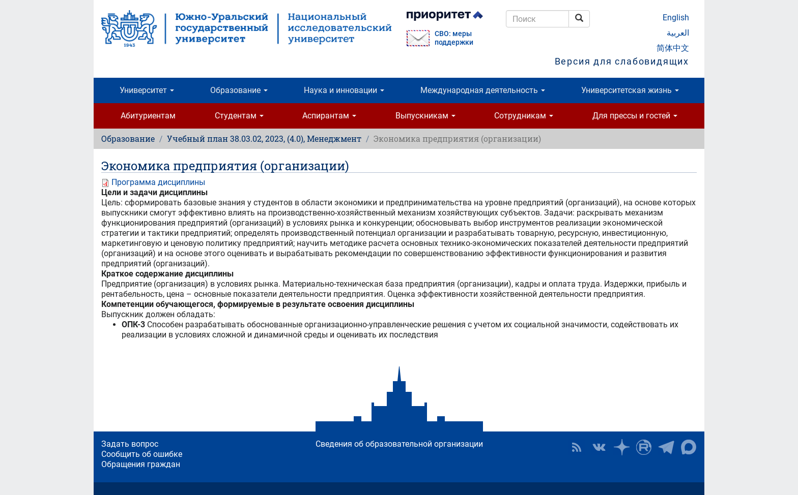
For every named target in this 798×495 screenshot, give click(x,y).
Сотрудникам (523, 115)
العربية (678, 33)
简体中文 (673, 48)
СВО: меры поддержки (454, 38)
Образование (239, 90)
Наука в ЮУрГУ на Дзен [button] (621, 447)
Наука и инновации (344, 90)
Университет (147, 90)
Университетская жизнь (630, 90)
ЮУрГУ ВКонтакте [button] (599, 447)
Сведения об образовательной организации (399, 444)
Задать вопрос (129, 444)
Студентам (239, 115)
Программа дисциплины (158, 182)
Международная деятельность (482, 90)
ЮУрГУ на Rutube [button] (644, 447)
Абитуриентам (148, 115)
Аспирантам (329, 115)
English (676, 17)
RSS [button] (576, 447)
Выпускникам (425, 115)
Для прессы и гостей (634, 115)
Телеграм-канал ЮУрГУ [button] (666, 447)
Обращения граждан (140, 464)
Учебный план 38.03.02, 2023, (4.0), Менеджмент (264, 138)
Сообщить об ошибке (141, 454)
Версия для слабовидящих (622, 61)
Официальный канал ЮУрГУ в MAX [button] (688, 447)
